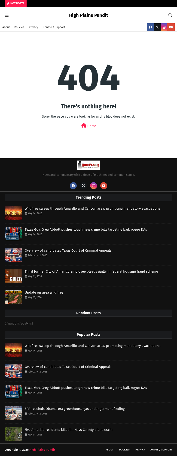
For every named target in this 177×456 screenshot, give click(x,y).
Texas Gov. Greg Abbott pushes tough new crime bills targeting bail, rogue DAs (86, 229)
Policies (19, 27)
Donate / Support (54, 27)
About (6, 27)
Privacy (33, 27)
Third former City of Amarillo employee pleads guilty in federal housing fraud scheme (91, 271)
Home (88, 125)
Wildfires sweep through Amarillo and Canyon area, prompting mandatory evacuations (92, 208)
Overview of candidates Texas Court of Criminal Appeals (68, 250)
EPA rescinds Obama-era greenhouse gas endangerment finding (75, 409)
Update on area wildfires (44, 292)
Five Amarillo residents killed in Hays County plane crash (69, 430)
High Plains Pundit (88, 15)
